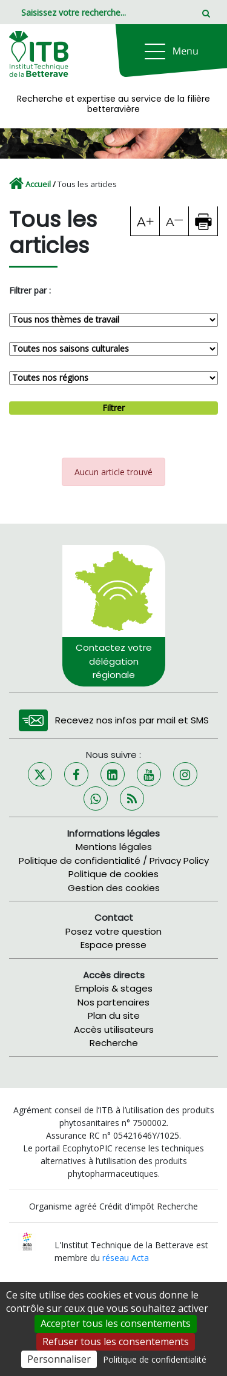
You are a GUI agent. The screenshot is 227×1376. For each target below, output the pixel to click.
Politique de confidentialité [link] (154, 1359)
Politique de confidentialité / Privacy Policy (114, 860)
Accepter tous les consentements (116, 1323)
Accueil (38, 184)
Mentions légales (114, 846)
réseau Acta (125, 1257)
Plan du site (114, 1015)
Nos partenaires (113, 1002)
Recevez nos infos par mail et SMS (132, 720)
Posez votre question (113, 931)
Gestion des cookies (114, 887)
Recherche (114, 1042)
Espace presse (113, 944)
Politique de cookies (113, 873)
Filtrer (113, 407)
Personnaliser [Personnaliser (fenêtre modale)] (59, 1359)
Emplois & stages (114, 988)
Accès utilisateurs (114, 1029)
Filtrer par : (30, 290)
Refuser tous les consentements (115, 1341)
